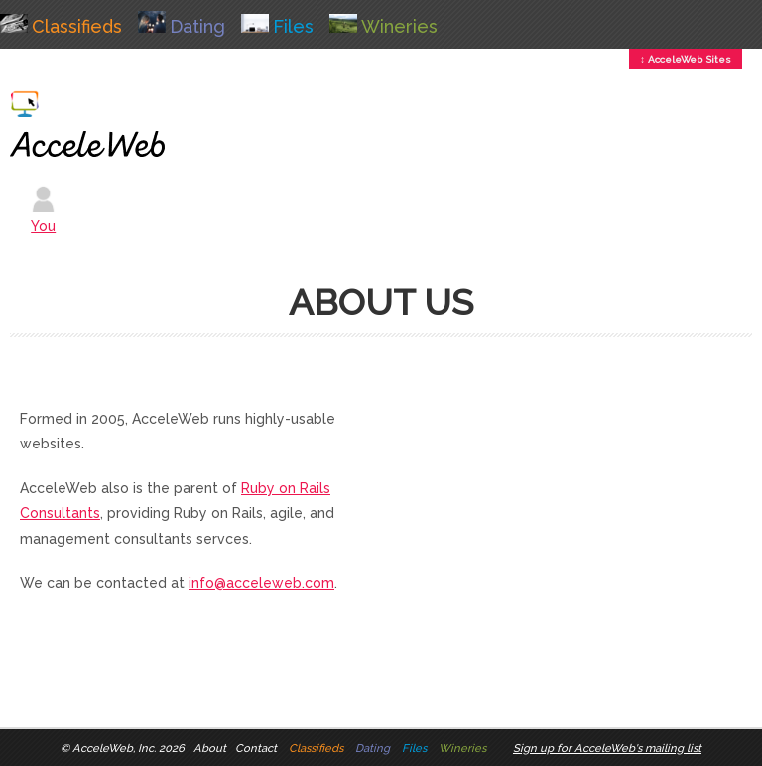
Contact (256, 748)
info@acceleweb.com (261, 583)
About (209, 748)
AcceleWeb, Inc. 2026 (128, 748)
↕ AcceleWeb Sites (685, 59)
